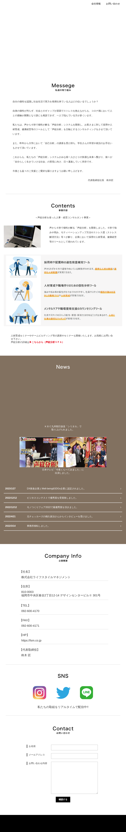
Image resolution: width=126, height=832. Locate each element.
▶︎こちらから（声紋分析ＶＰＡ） (46, 342)
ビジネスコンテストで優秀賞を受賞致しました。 (52, 498)
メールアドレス (37, 754)
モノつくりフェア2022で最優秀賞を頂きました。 (52, 507)
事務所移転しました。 (38, 526)
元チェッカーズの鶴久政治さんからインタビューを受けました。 (60, 516)
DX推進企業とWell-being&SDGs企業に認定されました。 (56, 488)
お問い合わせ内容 (38, 763)
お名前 (32, 746)
